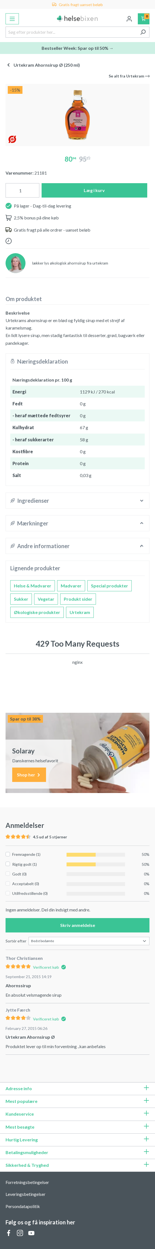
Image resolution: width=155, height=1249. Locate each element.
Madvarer (71, 585)
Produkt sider (78, 599)
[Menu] (12, 18)
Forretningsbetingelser (27, 1182)
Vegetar (46, 599)
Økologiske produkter (37, 612)
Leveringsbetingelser (25, 1194)
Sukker (21, 599)
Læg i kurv (94, 190)
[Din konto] (129, 19)
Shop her (29, 775)
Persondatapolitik (23, 1206)
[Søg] (142, 32)
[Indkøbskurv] (144, 18)
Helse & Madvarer (32, 585)
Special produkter (109, 585)
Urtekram (80, 612)
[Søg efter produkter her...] (71, 32)
